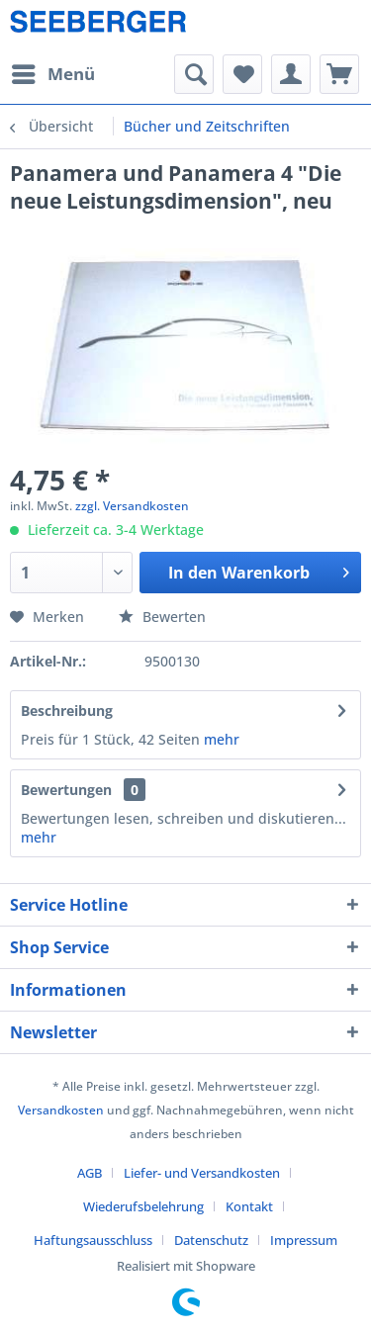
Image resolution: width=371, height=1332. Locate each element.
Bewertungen (66, 789)
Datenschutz (211, 1240)
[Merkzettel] (242, 74)
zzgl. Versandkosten (132, 505)
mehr (221, 739)
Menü (53, 71)
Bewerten (162, 616)
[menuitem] (52, 74)
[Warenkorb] (339, 74)
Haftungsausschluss (93, 1240)
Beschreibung (67, 710)
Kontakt (249, 1206)
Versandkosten (61, 1110)
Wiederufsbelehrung (143, 1206)
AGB (89, 1173)
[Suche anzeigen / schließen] (194, 74)
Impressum (303, 1240)
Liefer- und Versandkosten (202, 1173)
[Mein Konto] (291, 74)
